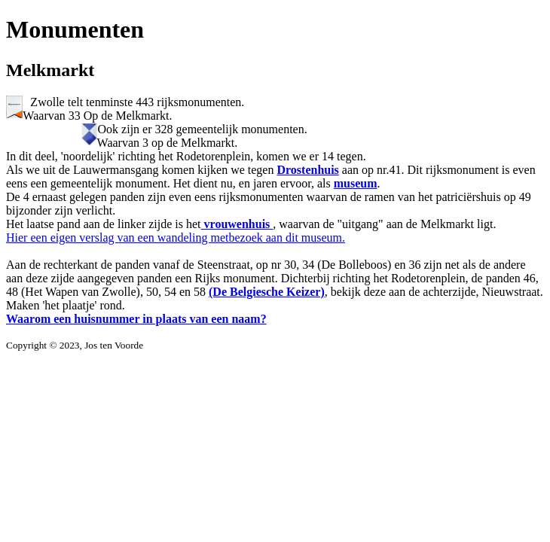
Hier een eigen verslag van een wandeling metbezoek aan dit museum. (175, 237)
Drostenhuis (307, 169)
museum (355, 183)
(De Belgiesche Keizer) (267, 291)
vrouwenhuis (237, 224)
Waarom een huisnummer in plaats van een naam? (136, 318)
